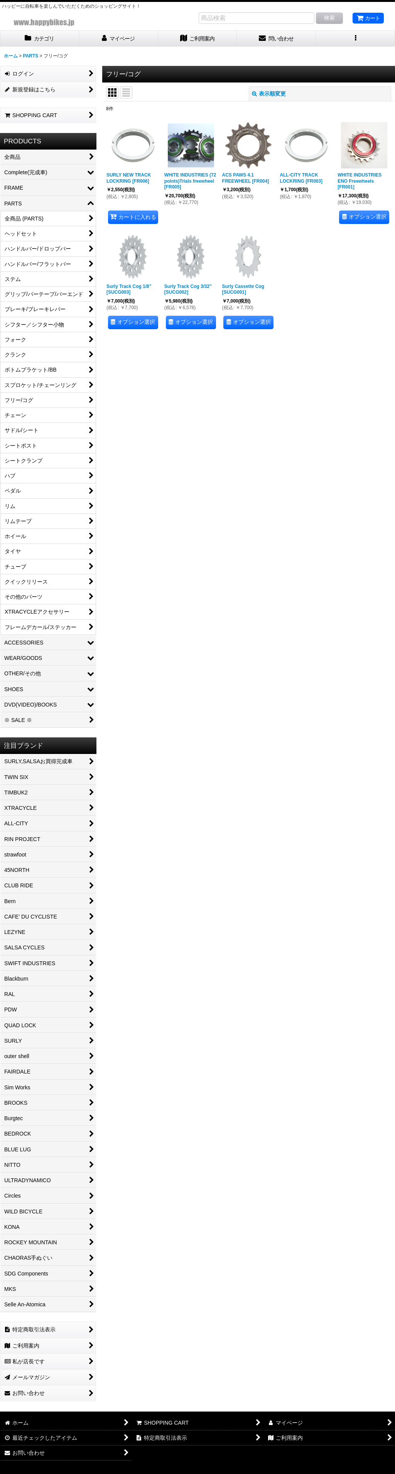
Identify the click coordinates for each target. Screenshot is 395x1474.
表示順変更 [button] (269, 94)
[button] (355, 39)
